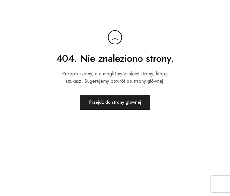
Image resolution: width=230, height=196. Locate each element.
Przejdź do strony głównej (115, 102)
